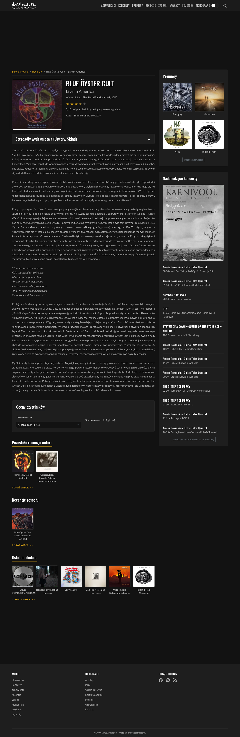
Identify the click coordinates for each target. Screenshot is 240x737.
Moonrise (209, 114)
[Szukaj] (225, 5)
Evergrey (177, 114)
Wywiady (175, 5)
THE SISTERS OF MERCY (176, 386)
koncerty (17, 684)
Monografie (203, 5)
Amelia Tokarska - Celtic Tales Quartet (185, 267)
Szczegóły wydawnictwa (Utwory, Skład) (46, 139)
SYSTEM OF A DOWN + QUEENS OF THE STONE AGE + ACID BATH (192, 328)
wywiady (16, 714)
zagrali (15, 699)
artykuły (16, 709)
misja (87, 684)
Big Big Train (209, 151)
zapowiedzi (18, 689)
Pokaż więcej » (21, 487)
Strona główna (20, 71)
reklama (89, 699)
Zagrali (162, 5)
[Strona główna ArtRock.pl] (24, 5)
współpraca (91, 704)
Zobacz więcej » (22, 599)
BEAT (166, 308)
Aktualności (108, 5)
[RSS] (175, 680)
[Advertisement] (120, 38)
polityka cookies (93, 694)
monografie (18, 704)
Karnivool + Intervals (174, 294)
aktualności (18, 680)
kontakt (89, 709)
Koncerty (124, 5)
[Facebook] (161, 680)
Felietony (187, 5)
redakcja (89, 680)
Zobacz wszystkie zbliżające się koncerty (193, 439)
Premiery (137, 5)
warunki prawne (93, 689)
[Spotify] (168, 680)
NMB (177, 151)
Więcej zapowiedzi (193, 159)
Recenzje (151, 5)
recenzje (16, 694)
